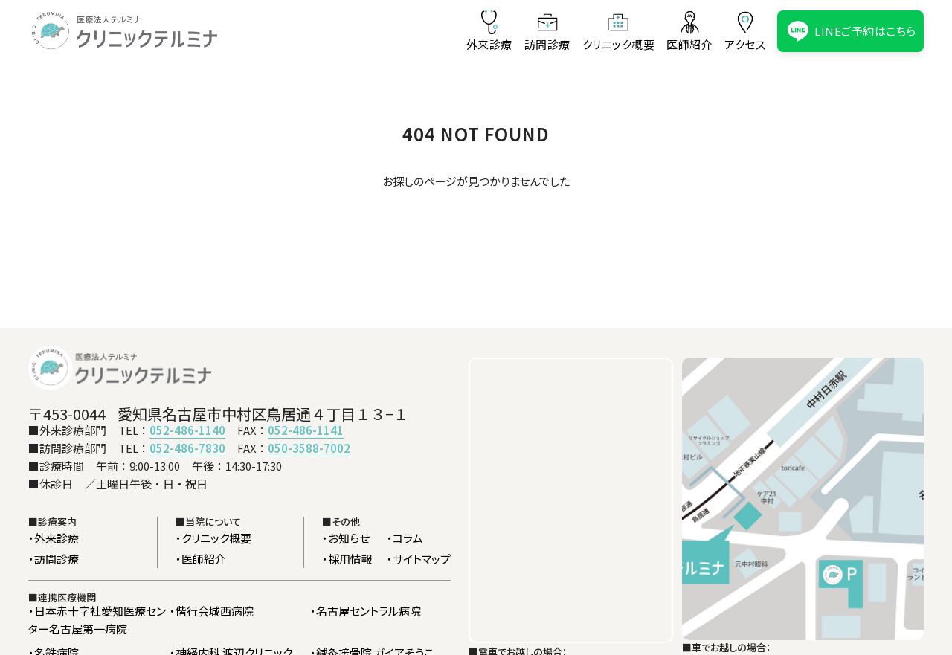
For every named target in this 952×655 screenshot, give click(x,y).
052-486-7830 (187, 448)
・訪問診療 (53, 559)
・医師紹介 (201, 559)
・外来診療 (53, 538)
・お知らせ (346, 538)
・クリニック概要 (213, 538)
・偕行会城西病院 (212, 611)
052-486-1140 (187, 430)
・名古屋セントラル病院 (365, 611)
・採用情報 (347, 559)
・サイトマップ (419, 559)
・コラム (405, 538)
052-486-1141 (306, 430)
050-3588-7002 (309, 448)
